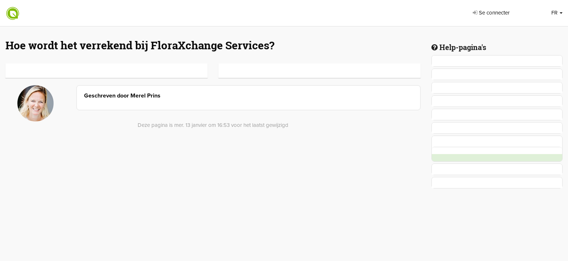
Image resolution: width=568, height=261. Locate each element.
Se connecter (491, 12)
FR (557, 12)
